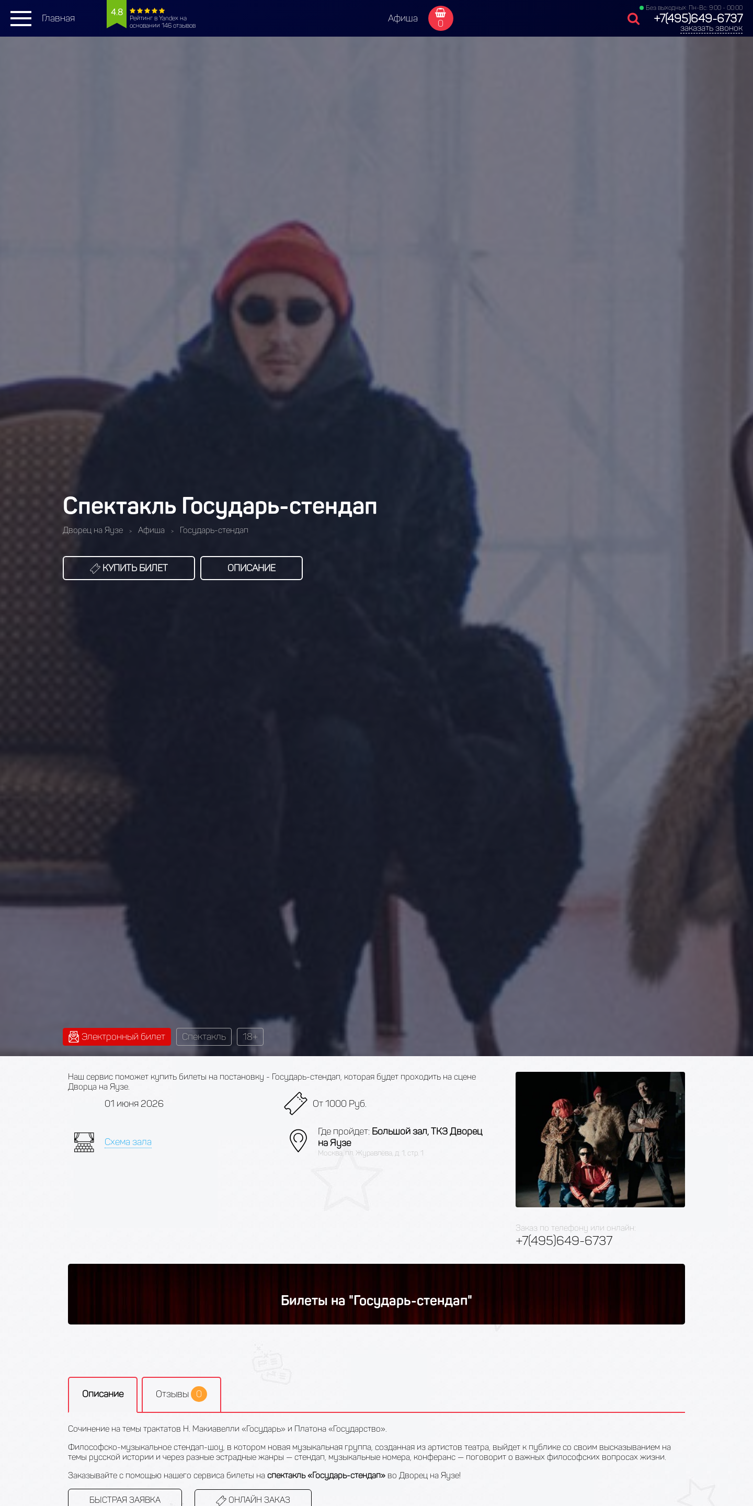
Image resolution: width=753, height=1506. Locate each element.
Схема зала (128, 1142)
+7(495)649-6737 (698, 19)
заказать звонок (711, 28)
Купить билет (129, 568)
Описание (251, 568)
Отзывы (181, 1394)
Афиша (403, 18)
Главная (58, 18)
